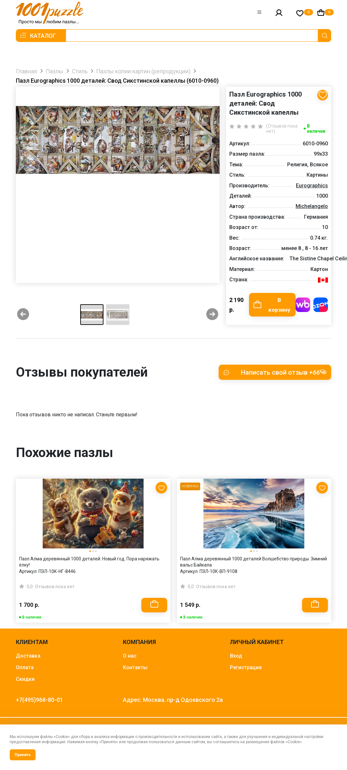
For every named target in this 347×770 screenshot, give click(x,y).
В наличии (316, 128)
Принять (23, 755)
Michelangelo (312, 206)
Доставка (28, 656)
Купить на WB (303, 305)
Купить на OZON (320, 305)
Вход (236, 656)
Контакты (135, 668)
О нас (129, 656)
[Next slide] (212, 315)
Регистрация (246, 668)
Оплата (25, 668)
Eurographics (312, 185)
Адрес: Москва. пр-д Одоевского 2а (173, 700)
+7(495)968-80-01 (39, 700)
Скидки (25, 680)
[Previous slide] (23, 315)
